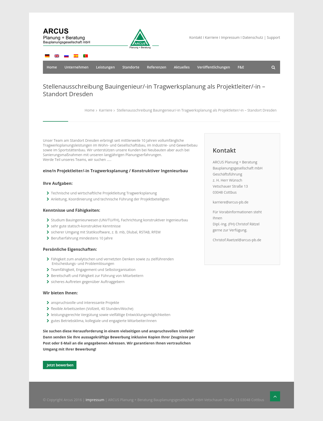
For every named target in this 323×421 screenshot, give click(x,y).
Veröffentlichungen (213, 67)
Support (273, 37)
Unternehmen (77, 67)
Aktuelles (182, 67)
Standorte (130, 67)
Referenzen (156, 67)
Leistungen (105, 67)
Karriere (211, 37)
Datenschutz (253, 37)
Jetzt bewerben (59, 365)
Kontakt (195, 37)
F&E (241, 67)
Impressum (230, 37)
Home (52, 67)
